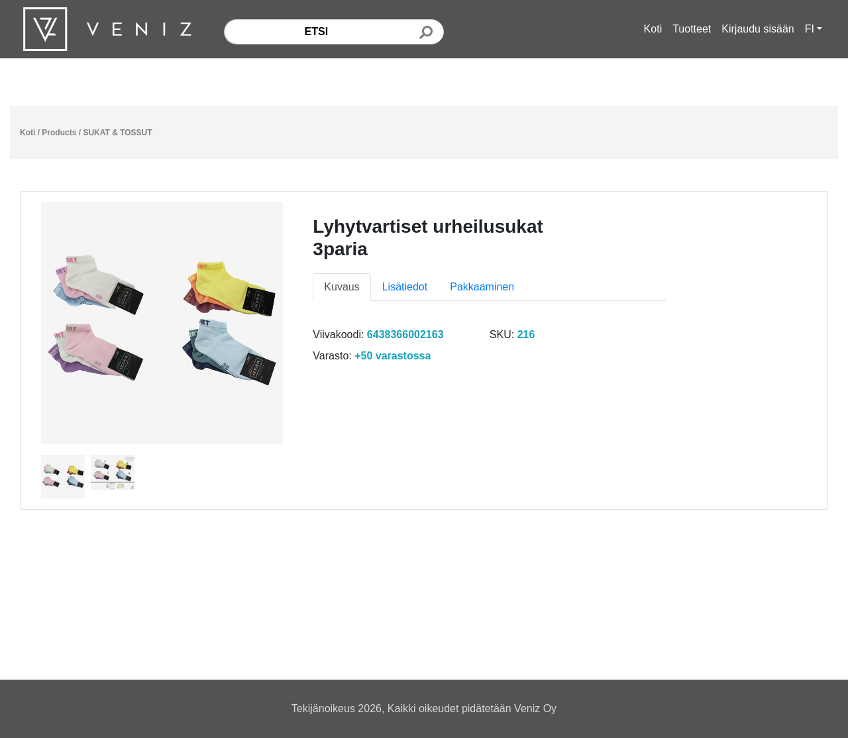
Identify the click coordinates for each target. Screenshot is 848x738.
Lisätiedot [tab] (405, 286)
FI (809, 28)
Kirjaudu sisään (757, 28)
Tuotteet (691, 28)
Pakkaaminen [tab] (482, 286)
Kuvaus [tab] (341, 286)
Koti (653, 28)
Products (59, 132)
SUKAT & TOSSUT (117, 132)
